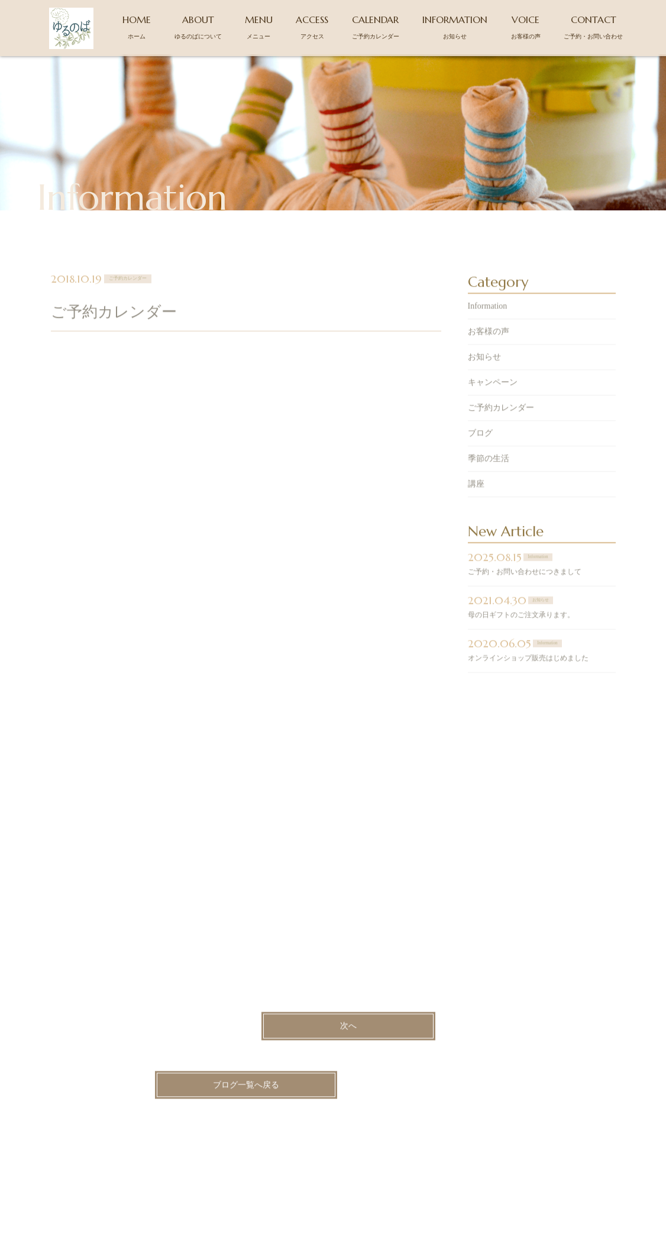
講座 (476, 496)
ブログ (480, 445)
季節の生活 (488, 471)
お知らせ (484, 369)
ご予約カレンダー (501, 420)
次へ (348, 1039)
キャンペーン (493, 395)
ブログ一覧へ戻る (246, 1097)
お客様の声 (488, 344)
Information (487, 318)
